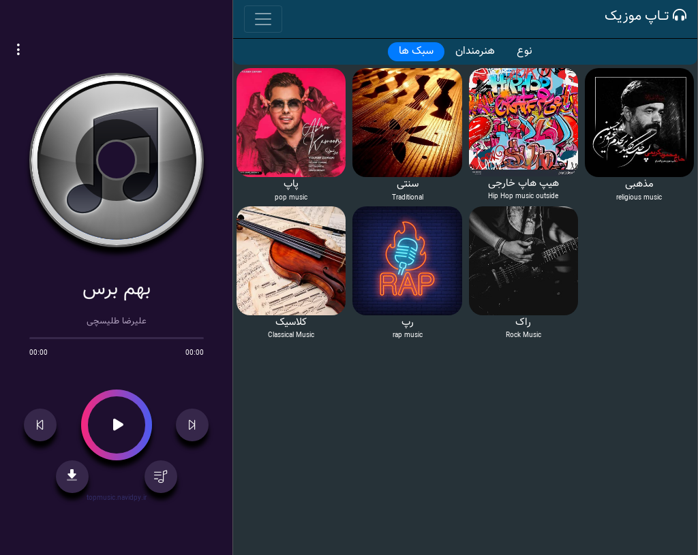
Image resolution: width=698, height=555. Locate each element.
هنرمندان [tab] (475, 51)
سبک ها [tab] (416, 51)
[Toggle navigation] (263, 19)
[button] (18, 52)
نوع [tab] (524, 51)
